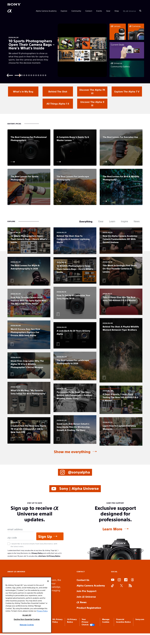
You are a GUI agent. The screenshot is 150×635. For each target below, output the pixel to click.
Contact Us (83, 579)
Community (76, 11)
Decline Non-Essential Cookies (27, 619)
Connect (88, 11)
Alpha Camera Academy (46, 11)
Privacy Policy (37, 553)
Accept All (26, 615)
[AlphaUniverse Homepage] (9, 11)
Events (99, 11)
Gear (108, 11)
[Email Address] (20, 529)
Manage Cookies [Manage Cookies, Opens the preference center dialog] (27, 625)
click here (42, 556)
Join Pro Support (86, 590)
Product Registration (89, 607)
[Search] (140, 10)
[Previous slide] (10, 75)
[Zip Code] (20, 537)
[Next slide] (18, 75)
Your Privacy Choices (88, 622)
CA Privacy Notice (53, 556)
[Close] (48, 581)
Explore (64, 11)
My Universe (129, 10)
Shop (117, 11)
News (82, 602)
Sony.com (139, 619)
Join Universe (86, 596)
